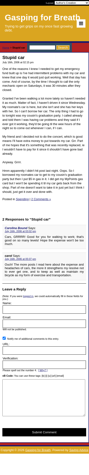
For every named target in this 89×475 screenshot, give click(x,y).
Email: (7, 317)
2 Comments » (41, 199)
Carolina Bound (16, 228)
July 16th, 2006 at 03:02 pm (20, 231)
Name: (7, 303)
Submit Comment (44, 439)
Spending (22, 199)
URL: (6, 344)
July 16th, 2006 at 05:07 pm (20, 259)
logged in (28, 296)
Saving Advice (78, 457)
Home (5, 47)
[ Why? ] (42, 370)
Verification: (10, 358)
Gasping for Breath (38, 457)
